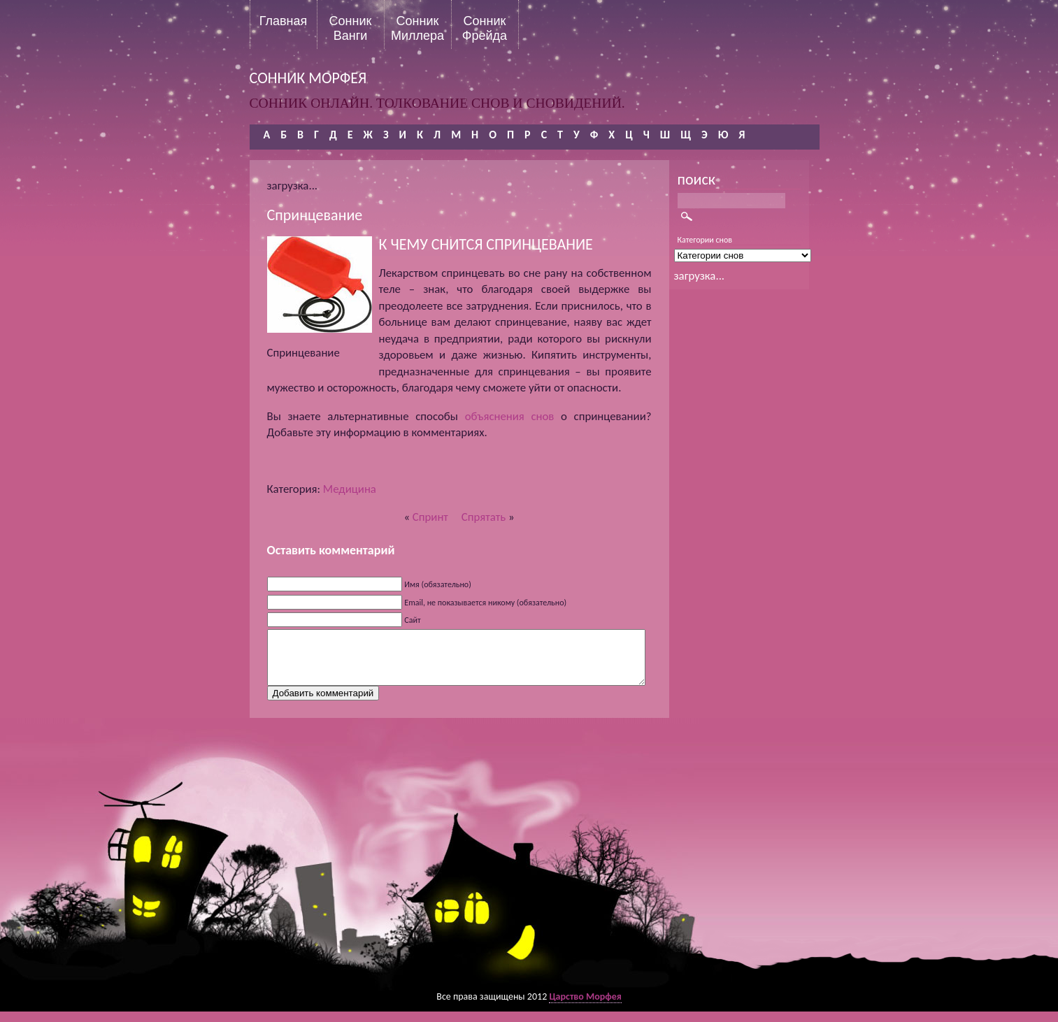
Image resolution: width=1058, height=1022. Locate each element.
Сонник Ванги (350, 28)
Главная (283, 21)
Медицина (349, 489)
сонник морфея (308, 78)
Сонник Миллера (417, 28)
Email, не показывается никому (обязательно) (485, 602)
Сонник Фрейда (484, 28)
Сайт (412, 620)
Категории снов (705, 240)
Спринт (430, 517)
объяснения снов (510, 416)
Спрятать (484, 517)
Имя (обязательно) (437, 584)
